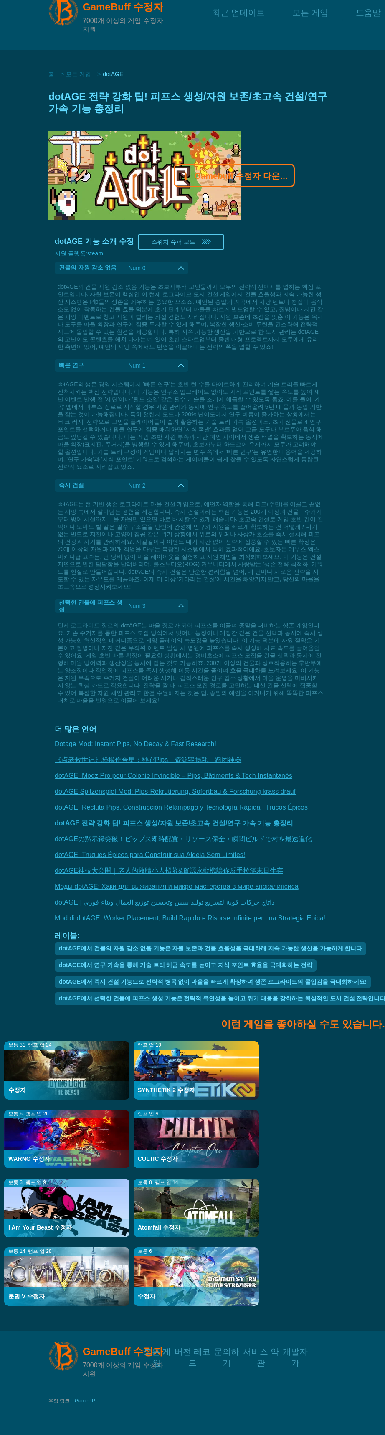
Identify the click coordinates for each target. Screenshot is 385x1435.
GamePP (85, 1401)
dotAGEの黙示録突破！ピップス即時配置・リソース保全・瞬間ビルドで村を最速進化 (183, 838)
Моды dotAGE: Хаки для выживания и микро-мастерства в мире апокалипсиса (177, 886)
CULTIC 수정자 (158, 1158)
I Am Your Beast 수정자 (40, 1227)
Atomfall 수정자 (159, 1227)
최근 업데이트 (238, 24)
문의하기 (226, 1350)
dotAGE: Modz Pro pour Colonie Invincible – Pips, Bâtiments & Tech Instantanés (173, 775)
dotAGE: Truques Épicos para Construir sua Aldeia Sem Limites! (150, 854)
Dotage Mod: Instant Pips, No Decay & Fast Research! (135, 744)
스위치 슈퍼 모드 (181, 241)
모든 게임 (310, 24)
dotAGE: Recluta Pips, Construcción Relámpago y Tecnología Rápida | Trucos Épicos (181, 807)
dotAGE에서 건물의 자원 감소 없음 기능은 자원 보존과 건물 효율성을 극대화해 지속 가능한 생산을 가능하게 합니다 (210, 948)
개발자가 (295, 1350)
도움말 (368, 24)
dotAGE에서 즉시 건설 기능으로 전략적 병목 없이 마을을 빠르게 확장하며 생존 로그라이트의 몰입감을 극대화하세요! (213, 981)
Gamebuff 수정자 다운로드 (234, 176)
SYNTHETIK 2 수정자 (166, 1090)
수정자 (17, 1090)
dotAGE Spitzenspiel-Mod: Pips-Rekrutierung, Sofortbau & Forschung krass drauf (175, 791)
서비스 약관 (261, 1350)
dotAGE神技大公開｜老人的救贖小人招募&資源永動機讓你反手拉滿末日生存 (169, 870)
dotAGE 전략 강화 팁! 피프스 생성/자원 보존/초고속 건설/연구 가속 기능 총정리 (174, 823)
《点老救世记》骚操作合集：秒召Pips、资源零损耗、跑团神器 (148, 759)
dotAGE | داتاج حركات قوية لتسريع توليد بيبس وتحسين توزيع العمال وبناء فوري (164, 902)
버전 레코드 (192, 1350)
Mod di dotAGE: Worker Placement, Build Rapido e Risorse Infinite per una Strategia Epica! (190, 918)
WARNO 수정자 (29, 1158)
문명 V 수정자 (26, 1296)
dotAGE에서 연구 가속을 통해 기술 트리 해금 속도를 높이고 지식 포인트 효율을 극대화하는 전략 (185, 965)
